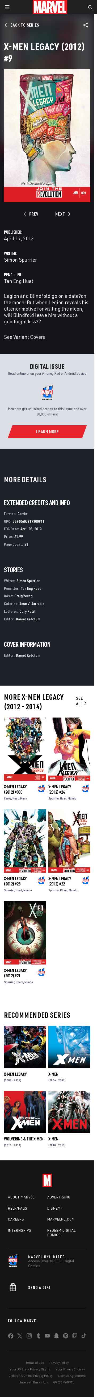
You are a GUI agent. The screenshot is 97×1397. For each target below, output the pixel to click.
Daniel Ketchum (28, 619)
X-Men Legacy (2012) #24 (59, 789)
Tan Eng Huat (18, 281)
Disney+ (54, 1208)
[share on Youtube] (47, 1337)
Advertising (58, 1197)
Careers (16, 1219)
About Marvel (21, 1197)
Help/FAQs (17, 1208)
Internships (19, 1230)
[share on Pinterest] (65, 1337)
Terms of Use (35, 1363)
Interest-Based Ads (34, 1382)
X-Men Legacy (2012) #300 (15, 789)
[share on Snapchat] (56, 1337)
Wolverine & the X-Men (24, 1138)
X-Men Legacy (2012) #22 (59, 881)
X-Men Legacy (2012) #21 (15, 973)
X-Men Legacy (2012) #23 (15, 881)
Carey (7, 798)
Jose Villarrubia (32, 603)
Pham (64, 890)
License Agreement (72, 1376)
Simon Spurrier (20, 260)
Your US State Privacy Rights (30, 1369)
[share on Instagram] (29, 1337)
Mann (23, 798)
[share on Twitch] (74, 1337)
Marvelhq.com (61, 1219)
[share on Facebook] (11, 1337)
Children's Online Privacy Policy (31, 1376)
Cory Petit (27, 611)
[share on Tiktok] (83, 1337)
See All (81, 700)
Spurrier (53, 798)
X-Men (53, 1074)
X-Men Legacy (15, 1074)
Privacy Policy (59, 1363)
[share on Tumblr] (38, 1337)
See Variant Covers (24, 337)
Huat (15, 798)
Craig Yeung (23, 596)
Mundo (72, 798)
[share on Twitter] (20, 1337)
